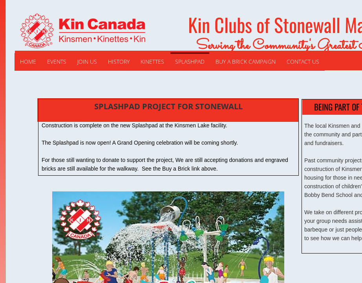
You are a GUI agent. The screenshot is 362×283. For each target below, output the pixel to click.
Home (28, 61)
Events (56, 61)
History (119, 61)
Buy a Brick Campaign (246, 61)
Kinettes (152, 61)
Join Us (87, 61)
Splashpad (190, 61)
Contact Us (303, 61)
